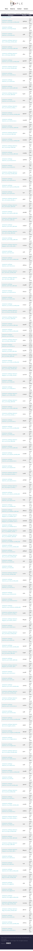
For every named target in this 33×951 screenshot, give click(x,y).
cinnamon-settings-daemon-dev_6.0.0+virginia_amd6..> (9, 725)
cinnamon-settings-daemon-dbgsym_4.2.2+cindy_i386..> (9, 394)
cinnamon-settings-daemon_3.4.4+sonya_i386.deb (10, 153)
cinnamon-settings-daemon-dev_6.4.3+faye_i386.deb (9, 843)
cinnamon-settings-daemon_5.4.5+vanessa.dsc (9, 593)
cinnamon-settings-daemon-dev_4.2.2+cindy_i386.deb (9, 401)
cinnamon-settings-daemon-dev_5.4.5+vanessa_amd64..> (9, 613)
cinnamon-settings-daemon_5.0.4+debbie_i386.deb (10, 510)
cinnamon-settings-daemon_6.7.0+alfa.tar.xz (8, 857)
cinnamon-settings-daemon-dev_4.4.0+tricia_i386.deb (9, 440)
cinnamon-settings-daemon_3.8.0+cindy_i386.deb (10, 238)
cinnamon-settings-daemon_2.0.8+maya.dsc (8, 34)
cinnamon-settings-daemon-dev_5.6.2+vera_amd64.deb (9, 692)
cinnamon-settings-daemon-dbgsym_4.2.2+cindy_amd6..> (9, 374)
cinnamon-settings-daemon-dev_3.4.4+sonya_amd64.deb (9, 173)
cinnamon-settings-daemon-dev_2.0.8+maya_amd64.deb (9, 41)
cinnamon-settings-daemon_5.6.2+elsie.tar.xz (8, 626)
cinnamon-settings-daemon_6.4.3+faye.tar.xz (8, 810)
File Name (10, 15)
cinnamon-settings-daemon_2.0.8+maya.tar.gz (9, 28)
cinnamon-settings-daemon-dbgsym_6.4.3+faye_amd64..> (9, 817)
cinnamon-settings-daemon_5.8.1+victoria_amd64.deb (11, 718)
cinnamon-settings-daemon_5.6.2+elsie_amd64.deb (10, 646)
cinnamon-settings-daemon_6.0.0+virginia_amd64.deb (11, 731)
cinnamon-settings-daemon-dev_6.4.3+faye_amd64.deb (9, 830)
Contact (19, 8)
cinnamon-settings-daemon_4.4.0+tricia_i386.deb (10, 447)
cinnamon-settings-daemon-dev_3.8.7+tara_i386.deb (9, 278)
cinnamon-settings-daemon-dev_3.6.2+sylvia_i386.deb (9, 205)
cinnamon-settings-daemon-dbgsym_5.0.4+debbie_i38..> (9, 515)
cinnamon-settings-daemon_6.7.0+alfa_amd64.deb (10, 870)
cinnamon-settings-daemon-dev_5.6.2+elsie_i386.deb (9, 652)
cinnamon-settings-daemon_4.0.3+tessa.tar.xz (9, 291)
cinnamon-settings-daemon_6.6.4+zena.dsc (8, 916)
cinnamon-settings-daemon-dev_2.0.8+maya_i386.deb (9, 54)
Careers (26, 8)
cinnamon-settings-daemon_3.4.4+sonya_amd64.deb (10, 140)
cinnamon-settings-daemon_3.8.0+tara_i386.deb (9, 225)
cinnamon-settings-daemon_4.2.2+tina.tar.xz (8, 345)
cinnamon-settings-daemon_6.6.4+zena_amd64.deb (10, 922)
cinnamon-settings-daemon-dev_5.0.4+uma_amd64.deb (9, 556)
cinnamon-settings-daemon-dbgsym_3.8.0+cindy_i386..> (9, 245)
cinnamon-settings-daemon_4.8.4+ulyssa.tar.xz (9, 480)
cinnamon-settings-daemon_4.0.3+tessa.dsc (8, 298)
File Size (24, 15)
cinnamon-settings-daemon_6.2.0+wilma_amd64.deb (10, 771)
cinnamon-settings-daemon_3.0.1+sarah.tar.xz (9, 74)
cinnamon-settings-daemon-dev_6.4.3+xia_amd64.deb (9, 791)
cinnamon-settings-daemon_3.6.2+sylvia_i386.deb (10, 212)
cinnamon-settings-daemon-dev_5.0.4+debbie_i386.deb (9, 536)
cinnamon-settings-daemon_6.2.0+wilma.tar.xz (9, 758)
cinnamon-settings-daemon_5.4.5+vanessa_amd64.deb (11, 606)
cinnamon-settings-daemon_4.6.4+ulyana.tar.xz (9, 460)
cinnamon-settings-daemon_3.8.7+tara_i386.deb (9, 285)
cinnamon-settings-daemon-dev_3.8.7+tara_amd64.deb (9, 271)
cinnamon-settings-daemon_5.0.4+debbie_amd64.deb (11, 541)
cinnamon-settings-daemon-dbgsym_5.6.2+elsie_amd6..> (9, 619)
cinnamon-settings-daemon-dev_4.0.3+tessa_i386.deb (9, 318)
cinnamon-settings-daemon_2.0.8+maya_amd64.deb (10, 21)
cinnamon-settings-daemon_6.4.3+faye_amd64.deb (10, 804)
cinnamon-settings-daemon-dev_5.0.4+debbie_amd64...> (9, 530)
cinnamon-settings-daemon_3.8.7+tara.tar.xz (8, 265)
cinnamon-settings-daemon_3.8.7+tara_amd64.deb (10, 258)
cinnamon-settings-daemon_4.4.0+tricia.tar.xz (9, 420)
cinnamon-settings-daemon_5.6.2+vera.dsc (8, 679)
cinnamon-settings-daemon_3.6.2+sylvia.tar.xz (9, 179)
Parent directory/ (6, 17)
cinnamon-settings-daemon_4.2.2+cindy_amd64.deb (10, 361)
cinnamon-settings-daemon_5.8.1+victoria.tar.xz (9, 705)
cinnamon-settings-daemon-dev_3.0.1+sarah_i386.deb (9, 93)
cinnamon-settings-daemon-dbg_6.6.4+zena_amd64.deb (9, 909)
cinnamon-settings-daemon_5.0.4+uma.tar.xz (8, 551)
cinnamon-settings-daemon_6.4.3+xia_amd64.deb (10, 784)
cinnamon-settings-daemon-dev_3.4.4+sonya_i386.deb (9, 146)
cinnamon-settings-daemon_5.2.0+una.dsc (8, 567)
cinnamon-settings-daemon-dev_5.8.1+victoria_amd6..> (9, 698)
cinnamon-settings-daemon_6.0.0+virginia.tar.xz (9, 738)
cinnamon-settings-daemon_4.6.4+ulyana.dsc (9, 466)
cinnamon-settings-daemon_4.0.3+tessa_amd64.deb (10, 304)
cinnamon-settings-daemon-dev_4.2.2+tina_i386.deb (9, 355)
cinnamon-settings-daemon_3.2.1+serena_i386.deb (10, 126)
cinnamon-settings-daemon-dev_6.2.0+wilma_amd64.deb (9, 751)
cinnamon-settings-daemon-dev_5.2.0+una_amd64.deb (9, 573)
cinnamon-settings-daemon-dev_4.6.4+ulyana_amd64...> (9, 473)
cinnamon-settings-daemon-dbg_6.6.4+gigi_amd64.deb (9, 903)
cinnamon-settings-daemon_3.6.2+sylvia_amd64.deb (10, 186)
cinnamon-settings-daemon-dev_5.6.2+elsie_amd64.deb (9, 632)
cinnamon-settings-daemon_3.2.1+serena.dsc (9, 100)
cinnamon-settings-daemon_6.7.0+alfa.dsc (8, 863)
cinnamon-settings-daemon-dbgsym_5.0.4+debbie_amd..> (9, 520)
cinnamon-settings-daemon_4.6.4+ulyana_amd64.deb (11, 453)
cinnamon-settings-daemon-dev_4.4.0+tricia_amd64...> (9, 414)
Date (30, 15)
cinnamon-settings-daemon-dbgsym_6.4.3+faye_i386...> (9, 850)
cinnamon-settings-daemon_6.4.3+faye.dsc (8, 824)
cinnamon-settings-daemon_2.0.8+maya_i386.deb (10, 47)
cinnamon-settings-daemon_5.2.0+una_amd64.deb (10, 580)
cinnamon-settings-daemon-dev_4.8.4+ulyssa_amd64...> (9, 486)
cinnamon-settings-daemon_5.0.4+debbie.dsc (9, 505)
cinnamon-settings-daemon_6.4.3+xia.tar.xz (8, 797)
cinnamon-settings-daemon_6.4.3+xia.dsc (7, 777)
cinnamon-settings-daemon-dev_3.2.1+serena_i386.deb (9, 133)
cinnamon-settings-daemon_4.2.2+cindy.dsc (8, 381)
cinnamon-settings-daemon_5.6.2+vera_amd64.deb (10, 685)
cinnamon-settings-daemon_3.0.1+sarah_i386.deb (10, 87)
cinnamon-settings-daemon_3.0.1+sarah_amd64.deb (10, 60)
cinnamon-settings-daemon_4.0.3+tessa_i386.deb (10, 324)
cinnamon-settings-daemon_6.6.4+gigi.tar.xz (8, 890)
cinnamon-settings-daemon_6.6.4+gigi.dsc (8, 883)
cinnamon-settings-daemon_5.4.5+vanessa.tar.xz (9, 600)
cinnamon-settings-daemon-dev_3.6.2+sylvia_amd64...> (9, 199)
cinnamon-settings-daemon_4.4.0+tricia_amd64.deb (10, 427)
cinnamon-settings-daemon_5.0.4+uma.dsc (8, 561)
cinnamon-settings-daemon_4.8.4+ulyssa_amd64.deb (11, 493)
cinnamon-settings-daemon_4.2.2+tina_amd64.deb (10, 330)
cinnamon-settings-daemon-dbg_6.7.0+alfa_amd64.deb (9, 876)
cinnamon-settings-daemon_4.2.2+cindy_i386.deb (10, 407)
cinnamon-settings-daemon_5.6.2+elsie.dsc (8, 639)
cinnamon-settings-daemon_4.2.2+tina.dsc (8, 335)
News (6, 8)
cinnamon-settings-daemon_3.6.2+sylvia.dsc (8, 192)
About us (12, 8)
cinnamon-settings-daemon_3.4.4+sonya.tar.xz (9, 159)
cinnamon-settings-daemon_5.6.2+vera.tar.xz (8, 672)
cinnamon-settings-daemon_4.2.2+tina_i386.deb (9, 350)
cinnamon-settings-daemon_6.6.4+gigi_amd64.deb (10, 896)
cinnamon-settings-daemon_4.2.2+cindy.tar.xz (9, 387)
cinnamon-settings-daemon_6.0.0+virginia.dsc (9, 744)
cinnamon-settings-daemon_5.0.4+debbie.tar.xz (9, 525)
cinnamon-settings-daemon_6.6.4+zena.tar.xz (9, 929)
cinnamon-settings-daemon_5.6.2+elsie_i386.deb (9, 659)
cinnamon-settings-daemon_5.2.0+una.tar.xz (8, 586)
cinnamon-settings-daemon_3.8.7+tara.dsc (8, 252)
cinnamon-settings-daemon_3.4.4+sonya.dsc (8, 166)
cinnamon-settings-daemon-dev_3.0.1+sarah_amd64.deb (9, 67)
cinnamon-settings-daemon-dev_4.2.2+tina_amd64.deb (9, 340)
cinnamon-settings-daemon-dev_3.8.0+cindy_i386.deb (9, 232)
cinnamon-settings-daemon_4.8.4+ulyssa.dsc (8, 499)
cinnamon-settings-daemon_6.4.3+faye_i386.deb (9, 837)
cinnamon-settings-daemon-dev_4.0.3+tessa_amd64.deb (9, 311)
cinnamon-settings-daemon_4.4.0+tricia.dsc (8, 434)
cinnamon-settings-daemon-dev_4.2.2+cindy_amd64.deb (9, 368)
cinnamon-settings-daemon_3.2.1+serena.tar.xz (9, 120)
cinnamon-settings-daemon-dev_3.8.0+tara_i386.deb (9, 219)
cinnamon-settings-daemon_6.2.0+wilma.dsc (8, 764)
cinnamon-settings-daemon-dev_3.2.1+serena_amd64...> (9, 107)
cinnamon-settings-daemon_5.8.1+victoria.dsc (9, 712)
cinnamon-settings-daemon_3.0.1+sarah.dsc (8, 80)
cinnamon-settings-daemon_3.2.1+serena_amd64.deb (11, 113)
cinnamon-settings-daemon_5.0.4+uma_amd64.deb (10, 546)
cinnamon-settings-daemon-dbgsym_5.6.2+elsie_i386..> (9, 665)
